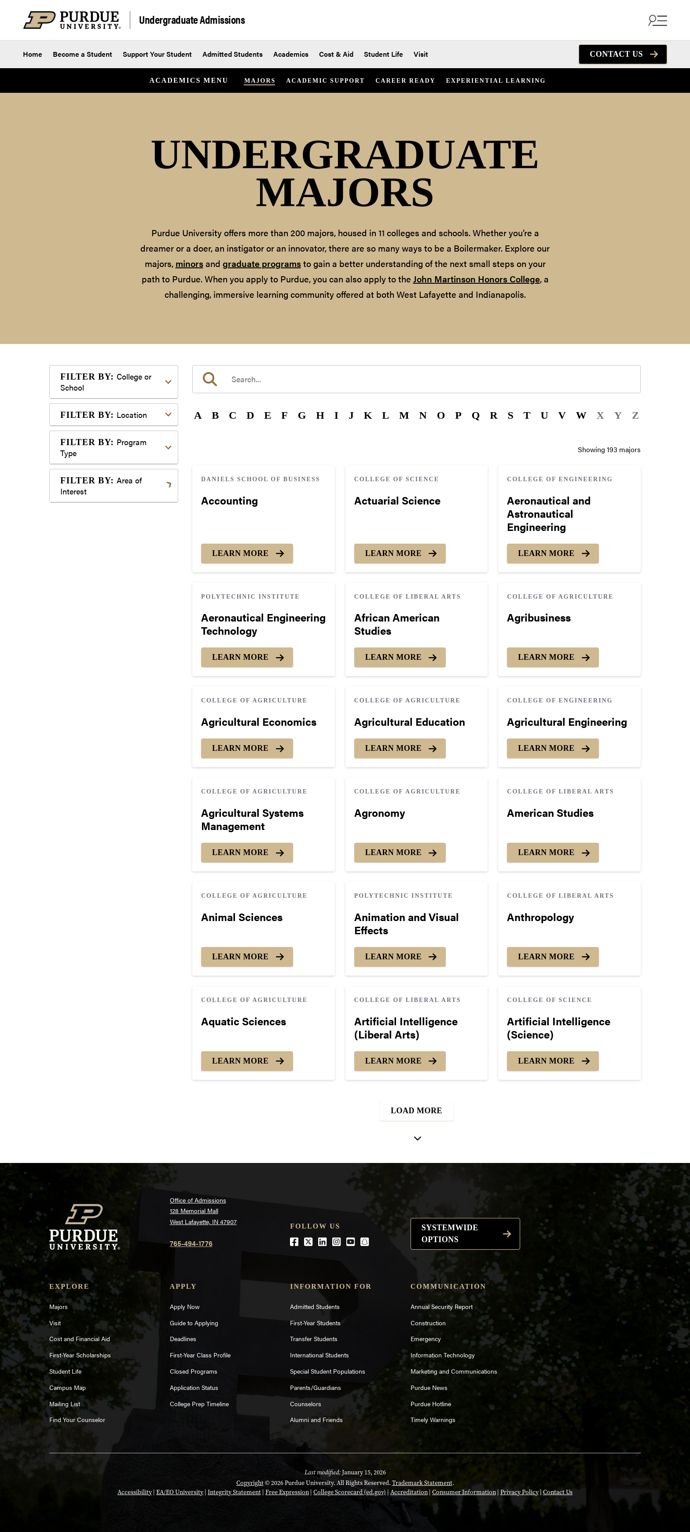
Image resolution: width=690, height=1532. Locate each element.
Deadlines (183, 1338)
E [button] (267, 415)
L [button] (385, 415)
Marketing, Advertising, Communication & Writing (114, 641)
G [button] (302, 415)
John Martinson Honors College (476, 278)
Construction (428, 1322)
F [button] (284, 415)
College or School (105, 382)
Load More (416, 1110)
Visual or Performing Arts (114, 755)
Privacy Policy (519, 1492)
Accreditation (409, 1492)
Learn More (240, 553)
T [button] (527, 415)
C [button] (232, 415)
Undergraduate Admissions (192, 19)
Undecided (90, 741)
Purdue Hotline (431, 1403)
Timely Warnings (433, 1419)
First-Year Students (315, 1322)
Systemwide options (450, 1233)
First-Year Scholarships (80, 1354)
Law (80, 622)
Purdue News (429, 1387)
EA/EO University (179, 1492)
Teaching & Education (108, 727)
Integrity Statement (234, 1492)
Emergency (426, 1338)
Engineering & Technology (115, 579)
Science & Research (105, 713)
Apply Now (185, 1306)
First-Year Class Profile (200, 1354)
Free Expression (287, 1492)
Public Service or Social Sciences (110, 694)
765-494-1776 (191, 1243)
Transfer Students (314, 1338)
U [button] (544, 415)
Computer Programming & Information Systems (116, 560)
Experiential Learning (496, 80)
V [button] (562, 415)
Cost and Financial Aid (79, 1338)
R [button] (493, 415)
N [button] (423, 415)
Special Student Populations (327, 1371)
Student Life (383, 54)
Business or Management (113, 541)
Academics (290, 54)
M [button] (404, 415)
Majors (259, 80)
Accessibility (134, 1492)
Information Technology (443, 1354)
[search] (416, 379)
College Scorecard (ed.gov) (349, 1492)
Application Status (194, 1387)
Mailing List (64, 1403)
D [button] (250, 415)
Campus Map (67, 1387)
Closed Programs (193, 1371)
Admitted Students (232, 54)
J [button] (351, 415)
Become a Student (82, 54)
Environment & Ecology (111, 594)
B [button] (215, 415)
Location (103, 414)
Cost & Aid (336, 54)
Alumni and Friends (316, 1419)
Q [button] (476, 415)
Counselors (305, 1403)
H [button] (320, 415)
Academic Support (325, 80)
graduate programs (262, 263)
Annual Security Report (442, 1306)
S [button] (510, 415)
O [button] (441, 415)
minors (189, 263)
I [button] (336, 415)
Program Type (103, 447)
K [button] (368, 415)
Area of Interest (101, 486)
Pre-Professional (100, 674)
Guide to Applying (194, 1322)
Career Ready (405, 80)
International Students (319, 1354)
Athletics (88, 527)
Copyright (250, 1483)
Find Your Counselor (77, 1419)
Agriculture (91, 513)
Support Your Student (157, 54)
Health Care (92, 608)
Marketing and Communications (454, 1371)
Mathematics (94, 660)
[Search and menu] (656, 20)
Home (32, 54)
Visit (421, 54)
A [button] (198, 415)
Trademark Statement (422, 1483)
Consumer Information (464, 1492)
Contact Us (616, 54)
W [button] (581, 415)
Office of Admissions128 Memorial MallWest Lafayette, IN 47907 (203, 1211)
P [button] (458, 415)
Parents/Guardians (315, 1387)
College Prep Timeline (199, 1403)
